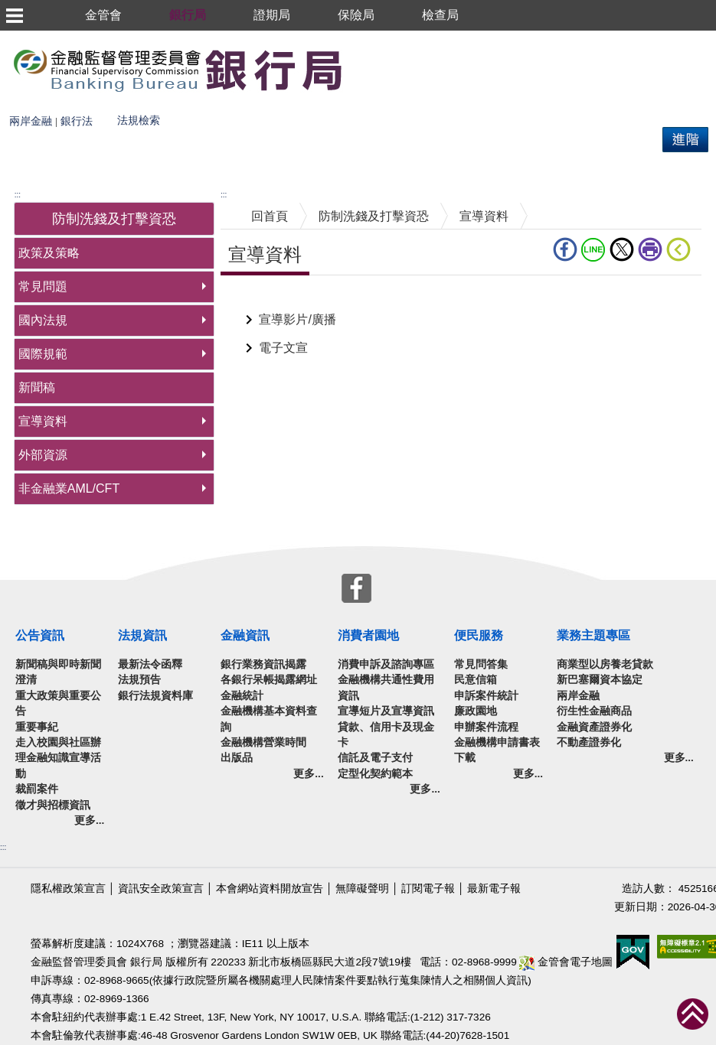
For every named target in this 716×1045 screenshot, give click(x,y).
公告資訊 (39, 635)
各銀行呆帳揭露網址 (269, 679)
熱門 (197, 115)
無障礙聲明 (362, 888)
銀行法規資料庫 (155, 696)
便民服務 (478, 635)
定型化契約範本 (375, 774)
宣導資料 (42, 421)
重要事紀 (36, 727)
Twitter (622, 249)
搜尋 (12, 115)
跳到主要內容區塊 (49, 37)
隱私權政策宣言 (68, 888)
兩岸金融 (30, 121)
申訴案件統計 (486, 696)
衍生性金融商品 (594, 711)
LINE (593, 249)
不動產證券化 (589, 742)
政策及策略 (49, 252)
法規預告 (139, 679)
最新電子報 (494, 888)
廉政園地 (475, 711)
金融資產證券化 (594, 727)
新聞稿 (36, 387)
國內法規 (42, 320)
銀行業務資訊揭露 (263, 664)
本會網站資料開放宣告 (269, 888)
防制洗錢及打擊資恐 (374, 216)
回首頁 (269, 216)
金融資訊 (245, 635)
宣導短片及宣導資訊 (386, 711)
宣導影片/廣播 (297, 319)
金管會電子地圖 (566, 962)
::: (18, 194)
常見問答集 (481, 664)
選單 (13, 15)
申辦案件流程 (486, 727)
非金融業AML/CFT (68, 488)
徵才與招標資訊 (52, 805)
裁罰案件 (36, 789)
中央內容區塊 (257, 298)
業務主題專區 (593, 635)
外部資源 (42, 454)
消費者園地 (368, 635)
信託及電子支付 (375, 757)
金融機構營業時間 (263, 742)
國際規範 (42, 353)
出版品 (237, 757)
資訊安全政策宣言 (161, 888)
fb (565, 249)
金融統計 (242, 696)
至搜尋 (366, 69)
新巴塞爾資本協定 (599, 679)
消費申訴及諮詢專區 (386, 664)
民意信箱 (475, 679)
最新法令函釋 (150, 664)
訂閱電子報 (428, 888)
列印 (650, 249)
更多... (89, 820)
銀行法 (76, 121)
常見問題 (42, 286)
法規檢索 (138, 120)
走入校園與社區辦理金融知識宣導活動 (58, 758)
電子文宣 (283, 347)
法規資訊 (142, 635)
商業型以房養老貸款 (605, 664)
